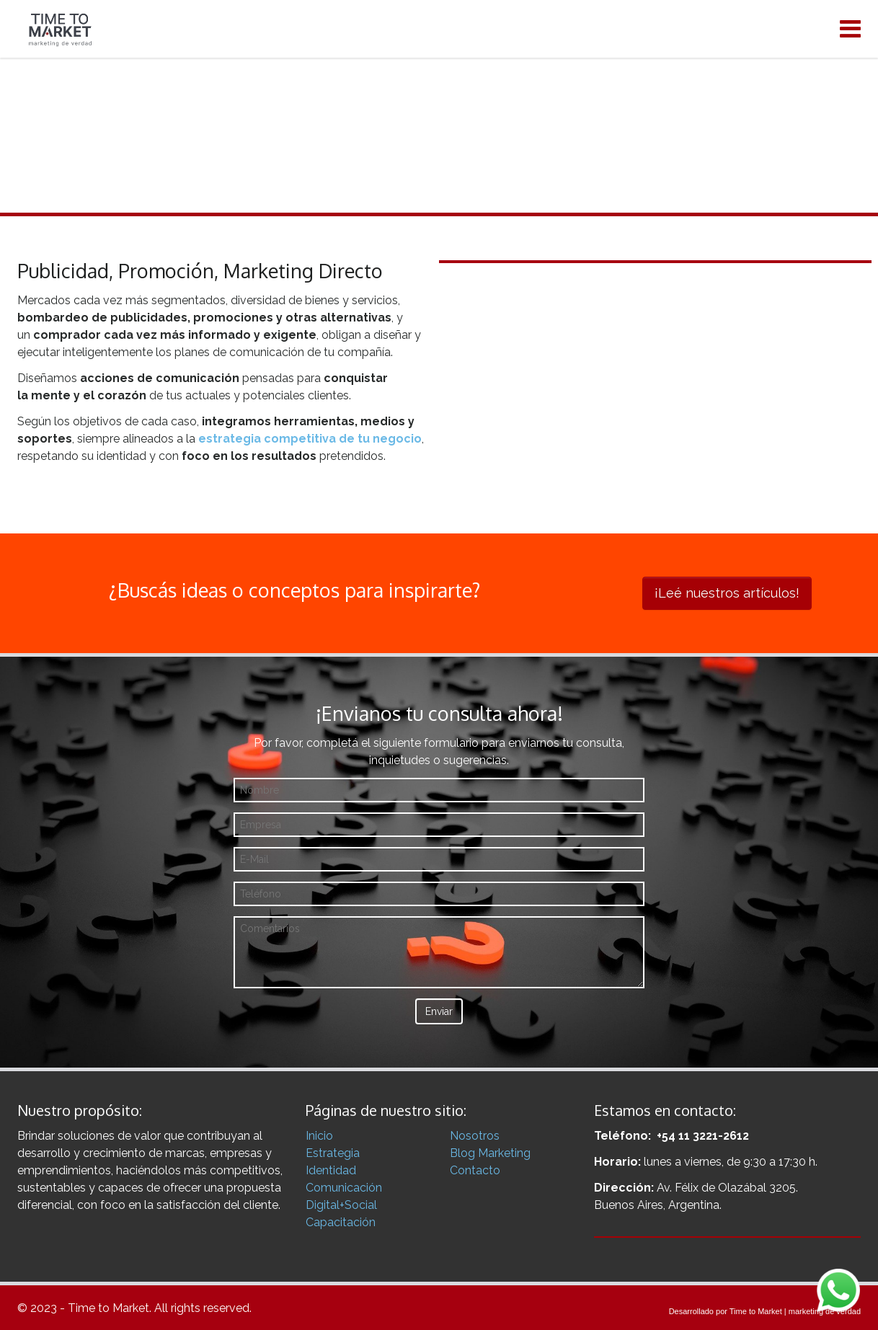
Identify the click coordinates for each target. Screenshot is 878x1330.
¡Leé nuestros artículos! (727, 592)
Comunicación (344, 1187)
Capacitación (341, 1222)
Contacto (475, 1170)
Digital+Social (341, 1205)
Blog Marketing (490, 1153)
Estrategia (333, 1153)
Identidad (331, 1170)
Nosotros (475, 1136)
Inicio (319, 1136)
